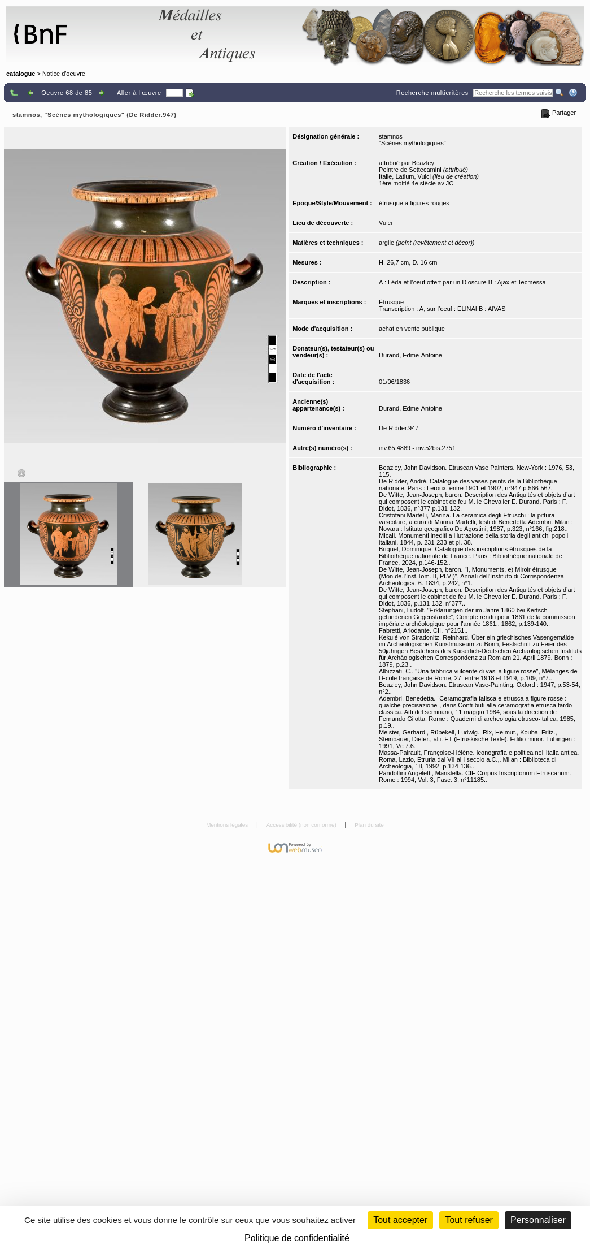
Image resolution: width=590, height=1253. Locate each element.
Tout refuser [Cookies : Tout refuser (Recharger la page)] (468, 1220)
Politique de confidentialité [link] (296, 1238)
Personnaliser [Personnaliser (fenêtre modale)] (538, 1220)
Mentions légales (228, 825)
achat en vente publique (412, 328)
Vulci (385, 222)
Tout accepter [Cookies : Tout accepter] (400, 1220)
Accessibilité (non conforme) (302, 825)
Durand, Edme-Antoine (410, 355)
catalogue (20, 73)
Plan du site (369, 825)
